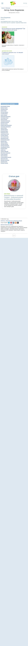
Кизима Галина (4, 107)
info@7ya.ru (3, 220)
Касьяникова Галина (5, 106)
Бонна (6, 224)
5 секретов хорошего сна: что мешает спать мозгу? (12, 53)
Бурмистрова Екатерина (6, 125)
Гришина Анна (4, 161)
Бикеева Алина (4, 123)
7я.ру (18, 223)
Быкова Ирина (4, 148)
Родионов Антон (4, 132)
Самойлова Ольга (5, 134)
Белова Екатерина (5, 145)
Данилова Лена (4, 158)
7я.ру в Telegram (9, 223)
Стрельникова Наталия (6, 157)
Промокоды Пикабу (18, 220)
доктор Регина (4, 119)
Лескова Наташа (4, 144)
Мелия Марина (4, 155)
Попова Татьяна (4, 163)
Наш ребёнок (10, 224)
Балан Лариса (4, 115)
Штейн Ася (3, 150)
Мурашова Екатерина (5, 116)
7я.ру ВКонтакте (13, 223)
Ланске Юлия (4, 128)
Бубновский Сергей (5, 139)
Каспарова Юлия (4, 118)
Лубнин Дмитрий (4, 151)
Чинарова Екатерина (5, 120)
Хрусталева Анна (4, 136)
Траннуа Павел (4, 142)
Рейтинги (2, 224)
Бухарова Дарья (4, 131)
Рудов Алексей (4, 154)
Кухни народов (7, 194)
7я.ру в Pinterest (11, 223)
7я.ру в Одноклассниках (16, 223)
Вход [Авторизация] (25, 3)
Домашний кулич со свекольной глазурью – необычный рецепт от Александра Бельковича (13, 197)
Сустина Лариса (4, 112)
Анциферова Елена (5, 147)
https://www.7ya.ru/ (10, 220)
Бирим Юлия (3, 110)
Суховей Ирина (4, 113)
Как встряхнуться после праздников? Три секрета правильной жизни (13, 29)
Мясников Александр (5, 152)
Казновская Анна (4, 138)
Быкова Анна (4, 141)
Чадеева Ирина (4, 129)
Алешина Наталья (5, 122)
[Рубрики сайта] (2, 3)
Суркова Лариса (4, 135)
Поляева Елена (4, 109)
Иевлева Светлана (5, 160)
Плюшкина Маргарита (6, 126)
